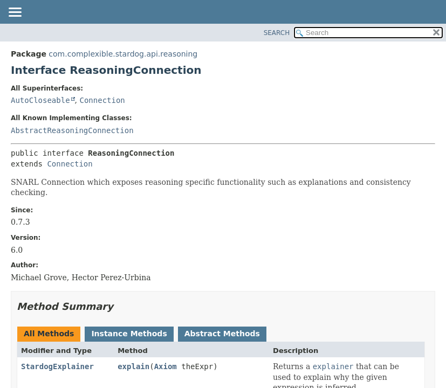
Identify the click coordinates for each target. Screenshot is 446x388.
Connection (102, 100)
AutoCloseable (40, 100)
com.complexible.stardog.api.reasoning (123, 54)
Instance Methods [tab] (129, 333)
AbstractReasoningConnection (72, 130)
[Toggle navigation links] (14, 12)
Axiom (165, 366)
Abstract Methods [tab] (222, 333)
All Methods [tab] (49, 333)
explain (133, 366)
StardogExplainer (57, 366)
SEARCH (277, 33)
